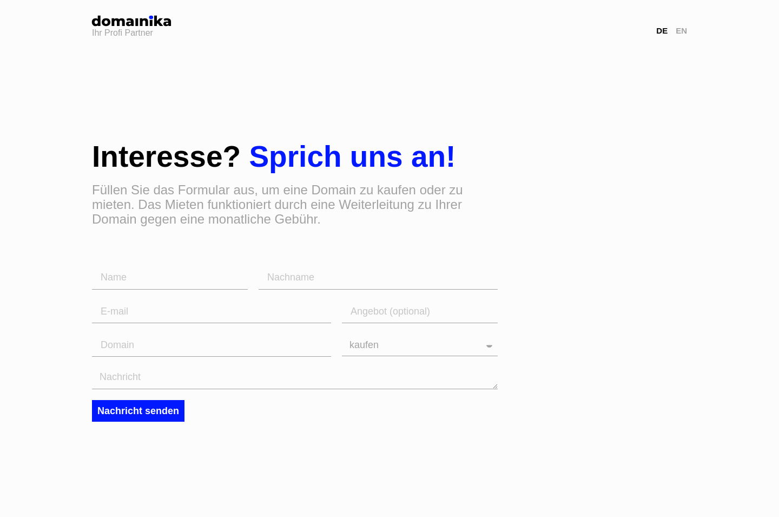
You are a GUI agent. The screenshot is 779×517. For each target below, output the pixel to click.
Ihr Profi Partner (122, 32)
